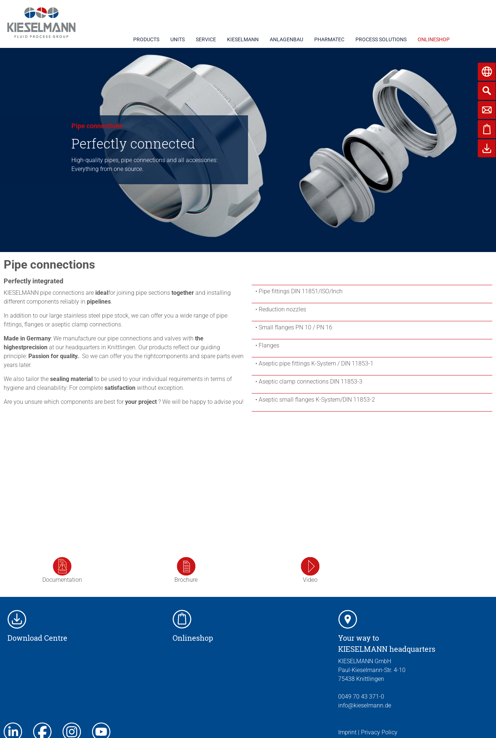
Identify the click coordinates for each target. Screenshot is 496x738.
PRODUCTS (146, 39)
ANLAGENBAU (286, 39)
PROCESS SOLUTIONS (381, 39)
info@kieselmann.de (364, 705)
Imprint (347, 732)
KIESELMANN (243, 39)
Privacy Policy (379, 732)
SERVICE (206, 39)
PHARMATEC (329, 39)
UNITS (177, 39)
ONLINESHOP (434, 39)
